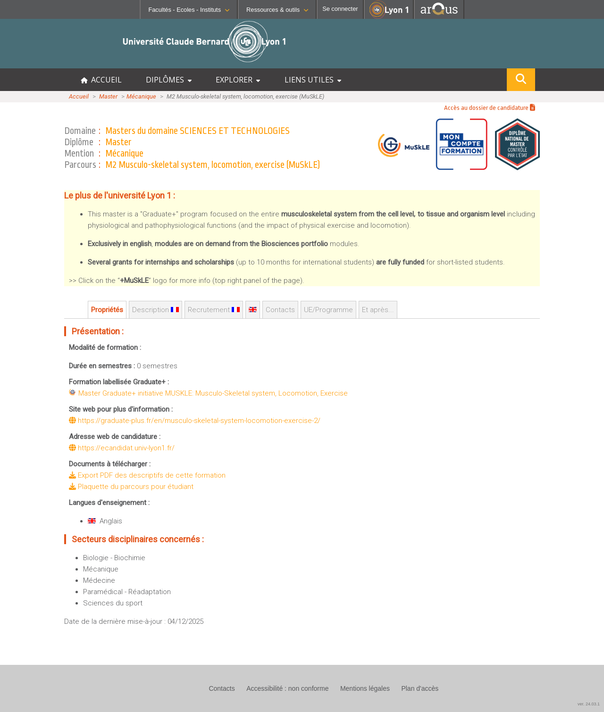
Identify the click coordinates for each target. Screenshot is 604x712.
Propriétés (107, 310)
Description (155, 310)
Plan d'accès (419, 688)
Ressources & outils (277, 9)
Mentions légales (365, 688)
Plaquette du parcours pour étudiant (131, 486)
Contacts (280, 310)
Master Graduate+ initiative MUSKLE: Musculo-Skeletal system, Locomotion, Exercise (213, 393)
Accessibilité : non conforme (287, 688)
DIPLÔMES (169, 80)
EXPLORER (238, 80)
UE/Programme (328, 310)
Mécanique (141, 96)
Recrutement (214, 310)
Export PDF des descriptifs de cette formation (147, 475)
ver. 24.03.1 (589, 704)
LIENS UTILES (313, 80)
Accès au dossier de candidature (489, 107)
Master (108, 96)
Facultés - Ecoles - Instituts (188, 9)
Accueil (79, 96)
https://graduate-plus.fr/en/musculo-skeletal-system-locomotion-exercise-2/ (194, 420)
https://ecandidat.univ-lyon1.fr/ (122, 448)
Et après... (378, 310)
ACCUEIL (101, 80)
